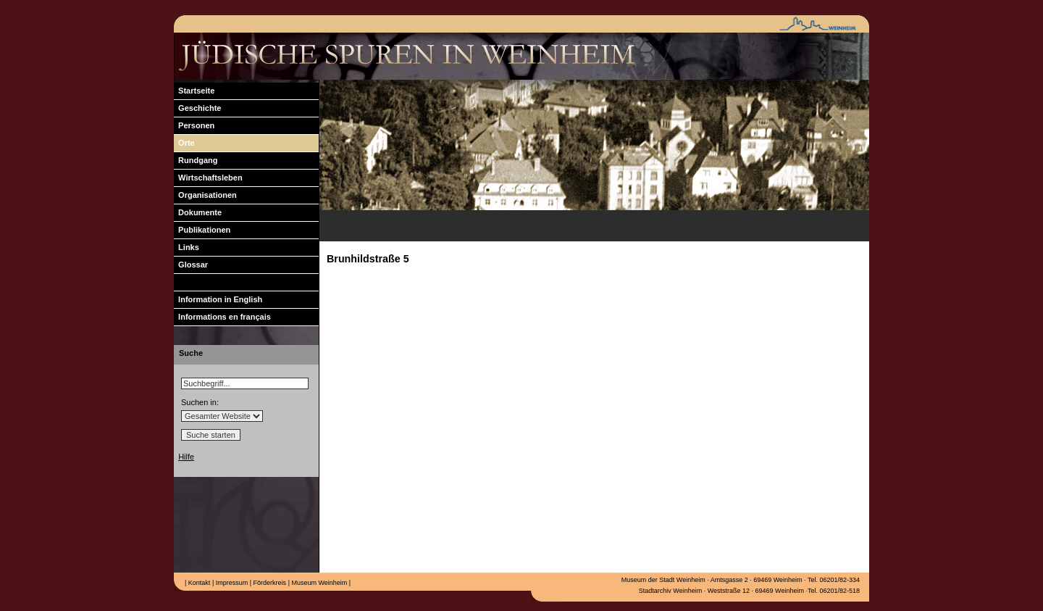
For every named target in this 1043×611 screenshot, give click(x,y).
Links (186, 247)
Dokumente (198, 212)
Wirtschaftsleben (208, 177)
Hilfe (186, 456)
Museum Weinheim (318, 582)
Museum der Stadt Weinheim (663, 579)
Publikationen (202, 229)
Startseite (194, 90)
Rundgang (196, 160)
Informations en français (222, 316)
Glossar (191, 264)
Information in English (218, 299)
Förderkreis (268, 582)
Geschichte (197, 108)
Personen (194, 125)
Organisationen (205, 195)
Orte (184, 142)
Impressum (231, 582)
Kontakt (198, 582)
